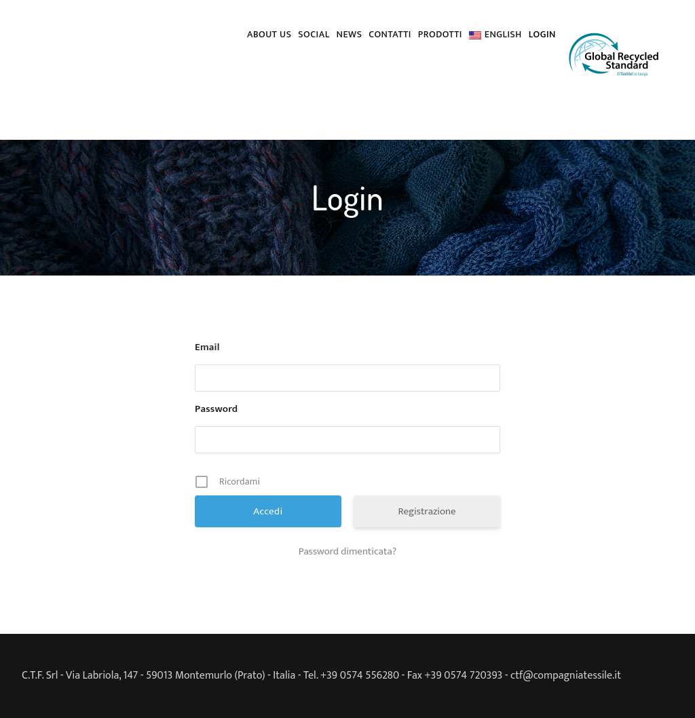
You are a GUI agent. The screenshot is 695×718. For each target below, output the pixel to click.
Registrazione (426, 511)
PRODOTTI (440, 34)
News (349, 34)
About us (269, 34)
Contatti (390, 34)
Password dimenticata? (348, 551)
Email (207, 347)
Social (313, 34)
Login (542, 34)
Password (216, 409)
